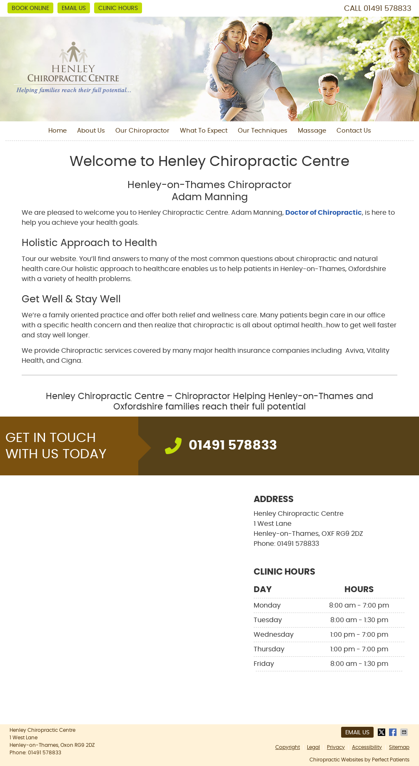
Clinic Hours (118, 8)
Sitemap (399, 747)
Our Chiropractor (142, 131)
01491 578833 (388, 9)
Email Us (74, 8)
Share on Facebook (393, 732)
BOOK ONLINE (30, 8)
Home (57, 131)
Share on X (382, 732)
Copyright (287, 747)
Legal (313, 747)
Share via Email (404, 732)
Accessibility (367, 747)
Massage (312, 131)
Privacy (336, 747)
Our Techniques (262, 131)
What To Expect (203, 131)
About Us (91, 131)
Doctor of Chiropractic (323, 212)
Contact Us (354, 131)
